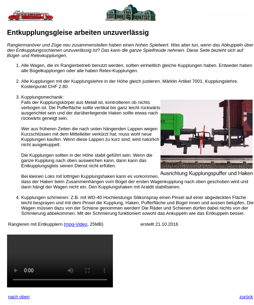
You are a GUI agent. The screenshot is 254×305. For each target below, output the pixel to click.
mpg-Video (76, 224)
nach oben (19, 296)
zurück (246, 296)
